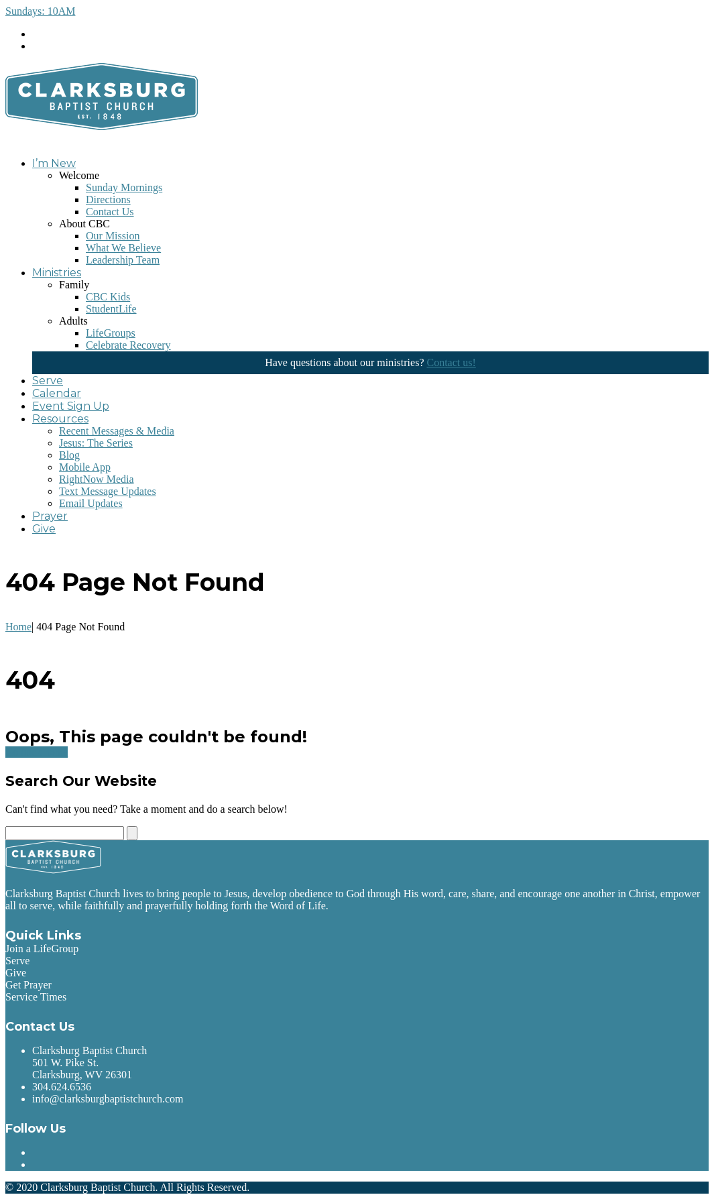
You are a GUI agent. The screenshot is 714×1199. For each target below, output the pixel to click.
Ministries (56, 272)
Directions (108, 199)
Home (18, 626)
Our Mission (112, 235)
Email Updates (91, 503)
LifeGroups (110, 333)
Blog (69, 455)
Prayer (50, 516)
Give (44, 528)
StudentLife (111, 309)
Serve (47, 380)
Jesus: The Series (96, 443)
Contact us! (450, 362)
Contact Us (110, 211)
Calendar (56, 393)
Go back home (36, 752)
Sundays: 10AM (40, 11)
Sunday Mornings (124, 187)
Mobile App (85, 467)
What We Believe (123, 247)
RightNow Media (96, 479)
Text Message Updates (107, 491)
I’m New (54, 163)
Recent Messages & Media (116, 431)
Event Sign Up (70, 406)
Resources (60, 418)
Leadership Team (123, 260)
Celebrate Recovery (128, 345)
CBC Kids (108, 296)
